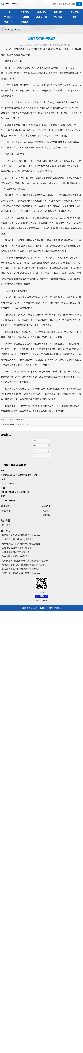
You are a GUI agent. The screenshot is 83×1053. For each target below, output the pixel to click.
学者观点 (8, 17)
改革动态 (41, 12)
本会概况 (25, 12)
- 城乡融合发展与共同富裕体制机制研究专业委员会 (24, 565)
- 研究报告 (46, 515)
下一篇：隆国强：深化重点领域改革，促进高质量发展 (14, 424)
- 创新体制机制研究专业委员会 (15, 552)
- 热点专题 (6, 525)
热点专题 (58, 17)
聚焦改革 (75, 12)
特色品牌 (58, 12)
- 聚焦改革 (6, 510)
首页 (8, 12)
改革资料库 (41, 17)
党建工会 (8, 22)
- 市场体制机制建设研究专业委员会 (17, 548)
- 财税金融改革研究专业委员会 (15, 556)
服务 (75, 17)
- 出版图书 (46, 510)
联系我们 (25, 22)
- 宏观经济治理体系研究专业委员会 (17, 539)
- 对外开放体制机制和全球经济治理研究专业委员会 (24, 560)
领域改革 (19, 30)
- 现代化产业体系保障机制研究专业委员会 (20, 544)
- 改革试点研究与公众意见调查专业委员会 (20, 573)
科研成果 (25, 17)
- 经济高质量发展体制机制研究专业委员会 (20, 535)
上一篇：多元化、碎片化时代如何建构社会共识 (12, 419)
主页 (6, 30)
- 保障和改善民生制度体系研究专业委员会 (20, 569)
